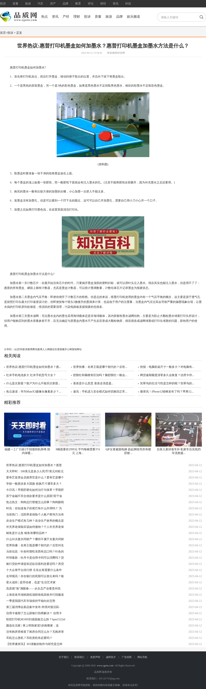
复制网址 (77, 349)
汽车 (40, 3)
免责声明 (95, 657)
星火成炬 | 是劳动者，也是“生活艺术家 (31, 582)
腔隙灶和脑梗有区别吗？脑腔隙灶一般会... (100, 375)
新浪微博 (27, 349)
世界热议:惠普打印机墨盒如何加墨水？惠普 (34, 465)
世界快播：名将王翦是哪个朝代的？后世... (100, 366)
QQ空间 (18, 349)
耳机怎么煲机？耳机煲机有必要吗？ (29, 637)
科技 (128, 3)
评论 (91, 3)
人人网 (46, 349)
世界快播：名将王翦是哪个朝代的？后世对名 (35, 545)
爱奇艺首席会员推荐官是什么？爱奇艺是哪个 (35, 477)
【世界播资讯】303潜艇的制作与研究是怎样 (34, 644)
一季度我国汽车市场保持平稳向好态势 (30, 600)
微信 (52, 349)
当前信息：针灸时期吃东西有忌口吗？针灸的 (35, 551)
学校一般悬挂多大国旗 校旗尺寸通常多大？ (34, 483)
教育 (78, 3)
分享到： (9, 349)
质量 (15, 3)
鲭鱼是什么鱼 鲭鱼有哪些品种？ (26, 533)
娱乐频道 (133, 16)
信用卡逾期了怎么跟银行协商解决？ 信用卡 (34, 613)
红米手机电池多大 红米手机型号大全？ (31, 375)
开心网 (68, 349)
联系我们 (79, 657)
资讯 (115, 3)
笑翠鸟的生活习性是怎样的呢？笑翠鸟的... (167, 383)
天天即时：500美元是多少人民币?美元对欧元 (35, 471)
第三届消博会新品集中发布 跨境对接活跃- (33, 607)
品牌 (65, 3)
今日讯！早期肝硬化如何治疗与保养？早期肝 (35, 489)
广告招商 (127, 657)
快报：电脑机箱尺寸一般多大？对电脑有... (167, 366)
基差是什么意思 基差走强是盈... (93, 383)
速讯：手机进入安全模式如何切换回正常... (100, 391)
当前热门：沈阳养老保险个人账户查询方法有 (35, 514)
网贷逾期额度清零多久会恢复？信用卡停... (167, 375)
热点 (44, 16)
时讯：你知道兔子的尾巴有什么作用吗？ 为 (34, 508)
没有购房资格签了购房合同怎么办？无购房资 (35, 631)
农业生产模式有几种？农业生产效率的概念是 (35, 520)
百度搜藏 (59, 349)
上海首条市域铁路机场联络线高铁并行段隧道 (35, 594)
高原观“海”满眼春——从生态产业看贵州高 (33, 588)
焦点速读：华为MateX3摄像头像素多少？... (33, 391)
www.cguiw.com (105, 665)
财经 (103, 3)
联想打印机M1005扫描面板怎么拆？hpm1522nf (35, 619)
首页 (3, 32)
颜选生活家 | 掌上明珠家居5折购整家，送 (32, 625)
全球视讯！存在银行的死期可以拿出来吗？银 (35, 576)
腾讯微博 (37, 349)
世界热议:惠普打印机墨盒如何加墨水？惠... (33, 366)
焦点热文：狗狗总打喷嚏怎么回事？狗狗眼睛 (35, 502)
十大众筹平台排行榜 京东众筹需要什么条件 (34, 570)
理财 (76, 16)
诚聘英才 (111, 657)
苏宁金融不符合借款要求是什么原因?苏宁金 (34, 496)
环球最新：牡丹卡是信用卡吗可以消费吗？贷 (35, 557)
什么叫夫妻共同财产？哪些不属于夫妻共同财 (35, 539)
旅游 (28, 3)
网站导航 (142, 657)
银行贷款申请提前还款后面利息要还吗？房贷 (35, 563)
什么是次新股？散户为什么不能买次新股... (33, 383)
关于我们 (64, 657)
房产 (53, 3)
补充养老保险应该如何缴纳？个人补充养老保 (35, 526)
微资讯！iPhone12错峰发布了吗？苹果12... (166, 391)
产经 (66, 16)
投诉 (3, 3)
